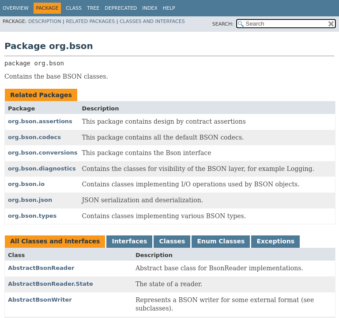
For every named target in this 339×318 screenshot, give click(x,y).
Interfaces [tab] (129, 241)
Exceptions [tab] (275, 241)
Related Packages (90, 21)
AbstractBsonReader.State (50, 283)
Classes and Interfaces (152, 21)
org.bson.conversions (42, 152)
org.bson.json (30, 200)
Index (149, 8)
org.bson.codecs (34, 137)
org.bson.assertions (40, 121)
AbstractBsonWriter (40, 299)
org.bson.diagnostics (42, 168)
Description (44, 21)
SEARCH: (223, 24)
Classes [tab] (172, 241)
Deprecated (121, 8)
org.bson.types (32, 215)
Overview (16, 8)
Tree (93, 8)
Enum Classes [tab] (221, 241)
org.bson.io (26, 184)
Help (169, 8)
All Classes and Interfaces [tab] (55, 241)
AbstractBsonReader (41, 268)
